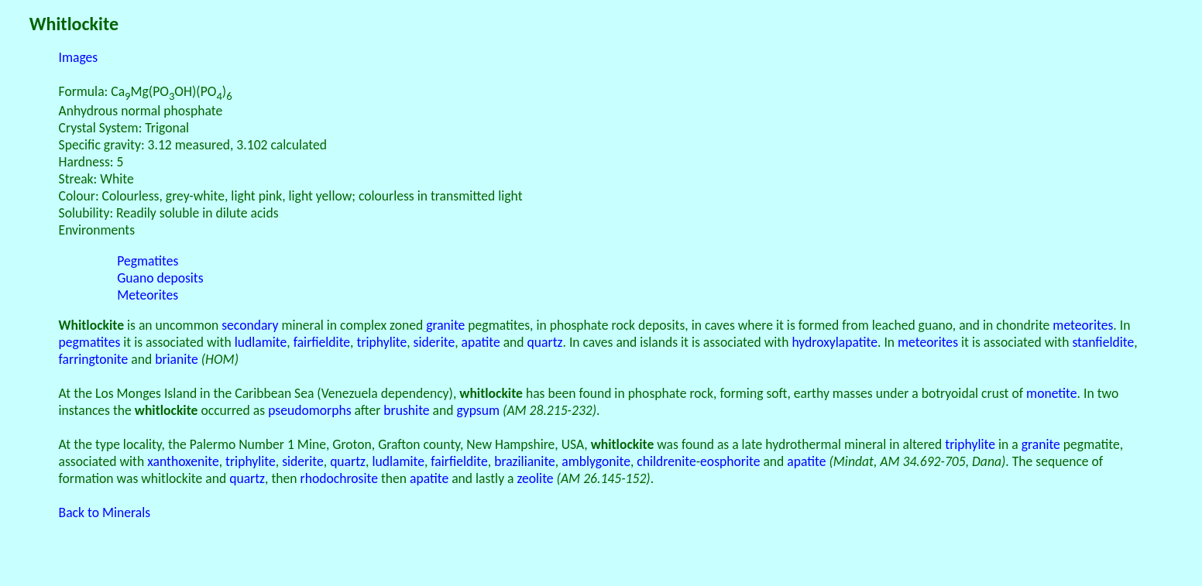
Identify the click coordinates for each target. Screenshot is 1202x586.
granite (445, 325)
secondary (250, 325)
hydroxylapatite (834, 342)
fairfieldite (322, 342)
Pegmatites (147, 260)
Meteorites (147, 294)
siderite (434, 342)
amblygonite (596, 461)
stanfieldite (1103, 342)
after (368, 410)
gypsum (478, 410)
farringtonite (94, 359)
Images (78, 57)
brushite (406, 410)
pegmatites (90, 342)
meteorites (1083, 325)
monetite (1051, 393)
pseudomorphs (309, 410)
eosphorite (730, 461)
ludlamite (261, 342)
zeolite (535, 478)
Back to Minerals (105, 512)
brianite (176, 359)
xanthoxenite (183, 461)
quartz (545, 342)
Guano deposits (160, 277)
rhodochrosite (339, 478)
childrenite (666, 461)
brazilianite (524, 461)
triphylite (381, 342)
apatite (481, 342)
